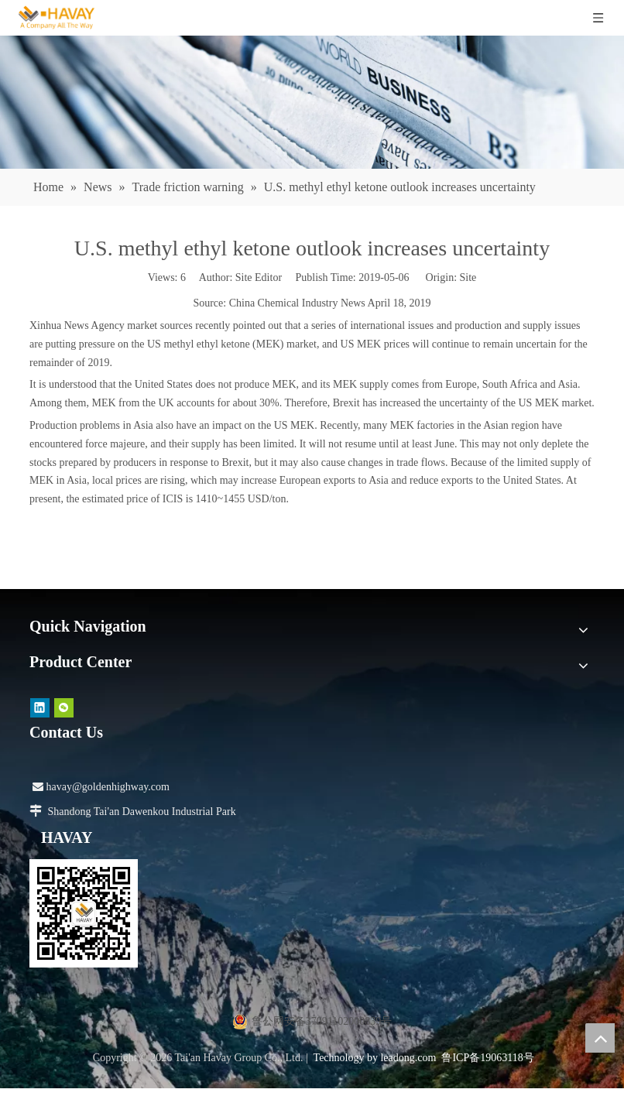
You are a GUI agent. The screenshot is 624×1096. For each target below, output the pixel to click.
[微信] (64, 708)
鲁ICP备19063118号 (487, 1057)
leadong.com (408, 1057)
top (600, 1038)
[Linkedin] (40, 708)
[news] (312, 102)
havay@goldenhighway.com (101, 787)
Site (468, 277)
